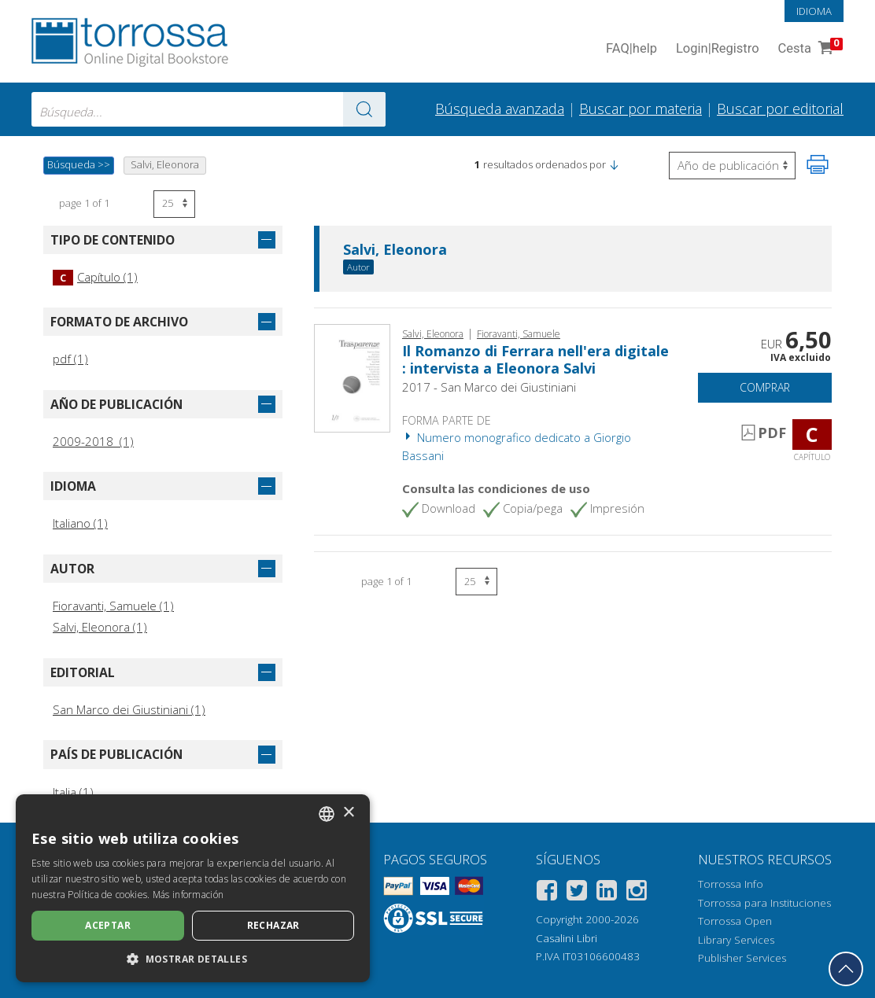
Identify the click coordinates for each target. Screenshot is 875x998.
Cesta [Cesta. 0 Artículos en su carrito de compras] (809, 49)
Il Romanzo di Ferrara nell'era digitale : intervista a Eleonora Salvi (535, 359)
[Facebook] (546, 893)
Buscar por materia (640, 108)
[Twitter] (576, 893)
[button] (614, 164)
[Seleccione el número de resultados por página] (174, 204)
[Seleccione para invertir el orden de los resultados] (732, 165)
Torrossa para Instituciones (764, 903)
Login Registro (717, 49)
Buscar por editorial (780, 108)
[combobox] (208, 109)
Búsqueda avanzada (499, 108)
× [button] (348, 813)
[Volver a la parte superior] (846, 969)
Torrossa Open (735, 921)
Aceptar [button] (108, 925)
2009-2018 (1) (93, 441)
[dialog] (193, 888)
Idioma (814, 11)
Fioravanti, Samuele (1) (113, 605)
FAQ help (631, 49)
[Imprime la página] (817, 164)
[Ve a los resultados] (364, 109)
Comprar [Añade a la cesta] (765, 387)
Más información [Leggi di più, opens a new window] (188, 894)
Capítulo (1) (95, 277)
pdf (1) (70, 358)
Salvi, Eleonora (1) (100, 627)
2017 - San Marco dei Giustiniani (489, 387)
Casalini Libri (566, 938)
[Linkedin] (606, 893)
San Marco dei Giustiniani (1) (129, 709)
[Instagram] (636, 893)
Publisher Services (742, 958)
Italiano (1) (80, 523)
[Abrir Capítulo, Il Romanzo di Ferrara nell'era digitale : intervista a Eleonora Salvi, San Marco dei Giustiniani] (352, 377)
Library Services (736, 940)
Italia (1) (73, 792)
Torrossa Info (730, 884)
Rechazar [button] (273, 925)
